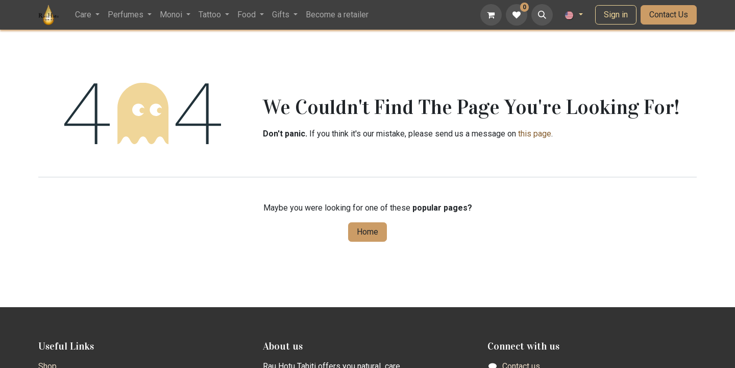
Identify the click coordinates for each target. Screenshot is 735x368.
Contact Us (668, 14)
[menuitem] (87, 15)
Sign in (616, 14)
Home (367, 232)
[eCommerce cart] (491, 15)
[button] (542, 15)
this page (534, 134)
